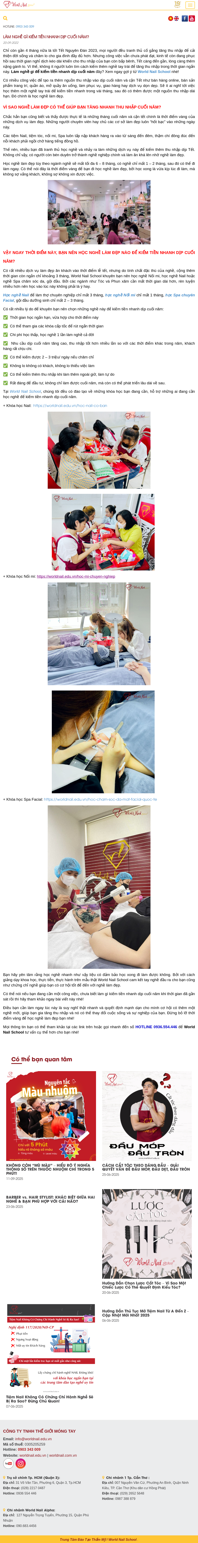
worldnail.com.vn (63, 1455)
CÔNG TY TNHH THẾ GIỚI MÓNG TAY (39, 1431)
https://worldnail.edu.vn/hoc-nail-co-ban (70, 405)
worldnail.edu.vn (33, 1455)
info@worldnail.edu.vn (33, 1439)
